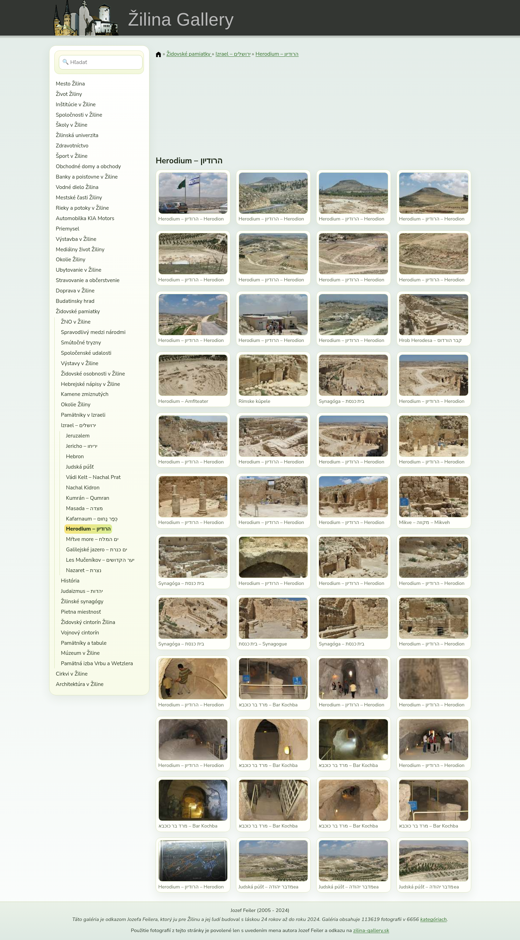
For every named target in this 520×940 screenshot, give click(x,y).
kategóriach (433, 919)
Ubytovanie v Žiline (78, 269)
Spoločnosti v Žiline (79, 114)
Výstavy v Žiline (79, 363)
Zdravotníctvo (72, 145)
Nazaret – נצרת (83, 570)
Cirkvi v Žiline (72, 673)
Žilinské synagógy (82, 601)
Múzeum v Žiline (80, 653)
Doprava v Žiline (75, 290)
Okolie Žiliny (70, 259)
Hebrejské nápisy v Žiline (90, 384)
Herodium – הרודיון (88, 528)
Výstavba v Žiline (76, 239)
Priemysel (67, 228)
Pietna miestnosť (81, 611)
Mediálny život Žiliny (80, 249)
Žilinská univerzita (77, 135)
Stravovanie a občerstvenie (87, 280)
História (70, 580)
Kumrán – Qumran (87, 497)
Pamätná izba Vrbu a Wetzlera (97, 663)
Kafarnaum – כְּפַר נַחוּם (92, 518)
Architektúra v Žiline (79, 684)
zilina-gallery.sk (371, 930)
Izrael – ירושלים (78, 425)
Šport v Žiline (72, 156)
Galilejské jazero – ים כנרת (96, 549)
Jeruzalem (78, 435)
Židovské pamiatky (78, 311)
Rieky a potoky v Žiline (82, 207)
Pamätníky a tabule (84, 643)
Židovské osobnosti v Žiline (93, 373)
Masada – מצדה (84, 508)
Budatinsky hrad (75, 301)
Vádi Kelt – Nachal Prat (93, 477)
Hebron (75, 456)
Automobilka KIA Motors (85, 218)
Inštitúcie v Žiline (75, 104)
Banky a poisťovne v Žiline (87, 176)
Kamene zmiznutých (84, 394)
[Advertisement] (313, 102)
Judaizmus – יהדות (82, 591)
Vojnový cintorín (80, 632)
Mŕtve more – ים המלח (92, 539)
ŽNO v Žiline (76, 321)
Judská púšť (80, 466)
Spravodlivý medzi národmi (93, 332)
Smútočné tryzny (81, 342)
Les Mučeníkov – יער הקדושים (100, 559)
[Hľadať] (101, 62)
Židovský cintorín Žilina (88, 622)
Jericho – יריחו (81, 446)
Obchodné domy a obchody (88, 166)
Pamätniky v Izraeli (83, 414)
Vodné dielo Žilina (77, 187)
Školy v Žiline (71, 124)
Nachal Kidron (83, 487)
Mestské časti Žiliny (79, 197)
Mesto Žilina (70, 83)
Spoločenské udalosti (86, 352)
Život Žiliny (69, 94)
